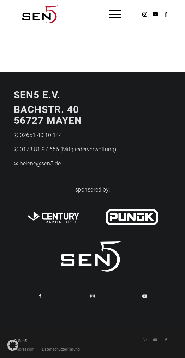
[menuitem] (111, 14)
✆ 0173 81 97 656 (36, 149)
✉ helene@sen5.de (37, 163)
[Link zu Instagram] (144, 14)
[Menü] (111, 14)
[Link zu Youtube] (155, 14)
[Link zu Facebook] (166, 14)
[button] (12, 345)
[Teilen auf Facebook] (40, 296)
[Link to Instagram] (92, 296)
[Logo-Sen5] (76, 14)
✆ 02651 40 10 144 (38, 135)
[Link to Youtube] (145, 296)
